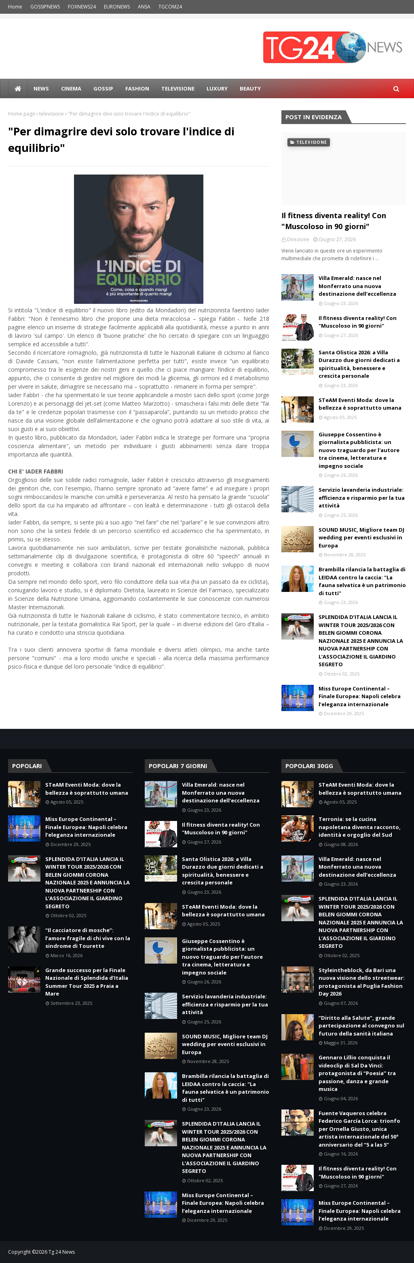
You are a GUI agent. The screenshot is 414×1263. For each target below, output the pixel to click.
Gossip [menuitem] (103, 88)
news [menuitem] (41, 88)
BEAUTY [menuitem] (250, 88)
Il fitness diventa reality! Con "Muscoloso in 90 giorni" (333, 220)
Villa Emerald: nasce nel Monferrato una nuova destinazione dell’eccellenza (357, 285)
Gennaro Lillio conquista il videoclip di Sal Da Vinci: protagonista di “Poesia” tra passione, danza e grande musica (357, 1073)
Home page (21, 113)
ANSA (144, 6)
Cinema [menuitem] (71, 88)
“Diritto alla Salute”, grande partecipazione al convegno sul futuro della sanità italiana (361, 1025)
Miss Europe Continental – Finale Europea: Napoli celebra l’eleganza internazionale (360, 696)
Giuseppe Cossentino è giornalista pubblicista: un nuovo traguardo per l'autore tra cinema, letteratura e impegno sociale (359, 450)
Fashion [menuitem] (137, 88)
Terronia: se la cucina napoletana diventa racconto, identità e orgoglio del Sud (360, 826)
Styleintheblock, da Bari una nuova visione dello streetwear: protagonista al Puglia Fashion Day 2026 (362, 982)
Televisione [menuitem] (177, 88)
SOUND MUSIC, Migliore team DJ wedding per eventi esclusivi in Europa (361, 537)
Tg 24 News (62, 1251)
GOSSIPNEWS (45, 6)
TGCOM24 (170, 6)
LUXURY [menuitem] (217, 88)
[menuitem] (17, 88)
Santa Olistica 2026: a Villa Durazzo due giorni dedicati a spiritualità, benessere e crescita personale (359, 364)
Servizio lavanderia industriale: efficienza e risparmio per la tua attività (362, 497)
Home (15, 6)
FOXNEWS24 (82, 6)
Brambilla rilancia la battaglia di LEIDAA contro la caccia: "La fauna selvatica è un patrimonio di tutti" (362, 581)
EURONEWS (117, 6)
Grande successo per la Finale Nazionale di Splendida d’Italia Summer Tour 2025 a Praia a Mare (86, 982)
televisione (51, 113)
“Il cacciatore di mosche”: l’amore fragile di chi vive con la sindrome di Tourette (87, 937)
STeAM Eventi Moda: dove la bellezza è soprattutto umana (360, 404)
